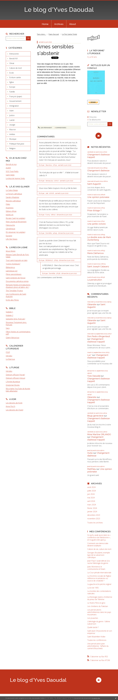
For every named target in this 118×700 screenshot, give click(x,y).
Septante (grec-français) (15, 319)
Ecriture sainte (15, 77)
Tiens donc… (41, 34)
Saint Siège (10, 175)
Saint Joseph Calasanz (98, 266)
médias (12, 134)
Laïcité (11, 120)
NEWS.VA (9, 214)
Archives (58, 24)
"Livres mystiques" (13, 264)
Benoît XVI (13, 58)
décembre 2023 (93, 515)
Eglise (11, 82)
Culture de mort (15, 68)
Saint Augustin (94, 184)
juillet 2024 (91, 491)
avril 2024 (91, 501)
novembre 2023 (93, 518)
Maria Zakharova (95, 253)
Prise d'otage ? (94, 210)
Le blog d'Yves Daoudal (59, 9)
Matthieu (91, 469)
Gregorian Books (13, 385)
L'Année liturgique (13, 381)
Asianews (9, 207)
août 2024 (91, 487)
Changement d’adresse (98, 170)
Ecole (11, 73)
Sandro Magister (12, 197)
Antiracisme (14, 54)
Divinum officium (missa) (15, 378)
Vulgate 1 (9, 312)
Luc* (89, 355)
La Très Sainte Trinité (69, 34)
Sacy (8, 328)
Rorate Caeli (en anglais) (15, 218)
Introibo (9, 356)
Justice (11, 115)
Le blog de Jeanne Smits (15, 178)
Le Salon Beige (12, 190)
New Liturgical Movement (16, 221)
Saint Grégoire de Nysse (15, 278)
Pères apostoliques (13, 274)
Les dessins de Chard (14, 410)
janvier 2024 (92, 511)
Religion (12, 148)
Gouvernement (15, 101)
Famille (12, 91)
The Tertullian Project (14, 290)
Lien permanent (45, 127)
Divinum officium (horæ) (15, 374)
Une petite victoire (96, 224)
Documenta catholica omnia (17, 281)
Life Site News (11, 239)
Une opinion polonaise (98, 197)
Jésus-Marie (10, 251)
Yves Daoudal (93, 376)
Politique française (16, 144)
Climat (11, 63)
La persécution (94, 280)
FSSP (8, 352)
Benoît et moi (11, 164)
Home (45, 24)
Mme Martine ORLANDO (99, 434)
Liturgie (12, 124)
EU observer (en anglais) (15, 232)
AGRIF (8, 168)
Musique (12, 139)
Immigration (14, 106)
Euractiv (9, 235)
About (72, 24)
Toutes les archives (95, 522)
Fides (8, 204)
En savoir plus (96, 698)
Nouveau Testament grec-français (16, 323)
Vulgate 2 (9, 315)
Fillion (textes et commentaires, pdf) (18, 332)
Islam (11, 110)
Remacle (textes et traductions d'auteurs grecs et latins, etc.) (18, 286)
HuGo (90, 453)
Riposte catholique (13, 201)
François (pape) (15, 96)
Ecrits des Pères (12, 300)
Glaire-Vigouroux (12, 337)
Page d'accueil (54, 34)
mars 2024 (91, 504)
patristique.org (11, 271)
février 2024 (92, 508)
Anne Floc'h (10, 406)
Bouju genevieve (95, 416)
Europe (12, 87)
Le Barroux (10, 359)
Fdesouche (10, 225)
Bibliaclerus (10, 267)
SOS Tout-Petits (12, 171)
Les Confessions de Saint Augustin (16, 295)
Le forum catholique (14, 194)
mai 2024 (91, 497)
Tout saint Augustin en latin (16, 260)
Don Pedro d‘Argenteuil (98, 336)
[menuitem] (45, 24)
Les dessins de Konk (14, 403)
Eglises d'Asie (11, 211)
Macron (12, 129)
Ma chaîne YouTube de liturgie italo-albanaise (18, 389)
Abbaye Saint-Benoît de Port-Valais (17, 255)
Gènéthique (10, 228)
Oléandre (91, 304)
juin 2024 (91, 494)
